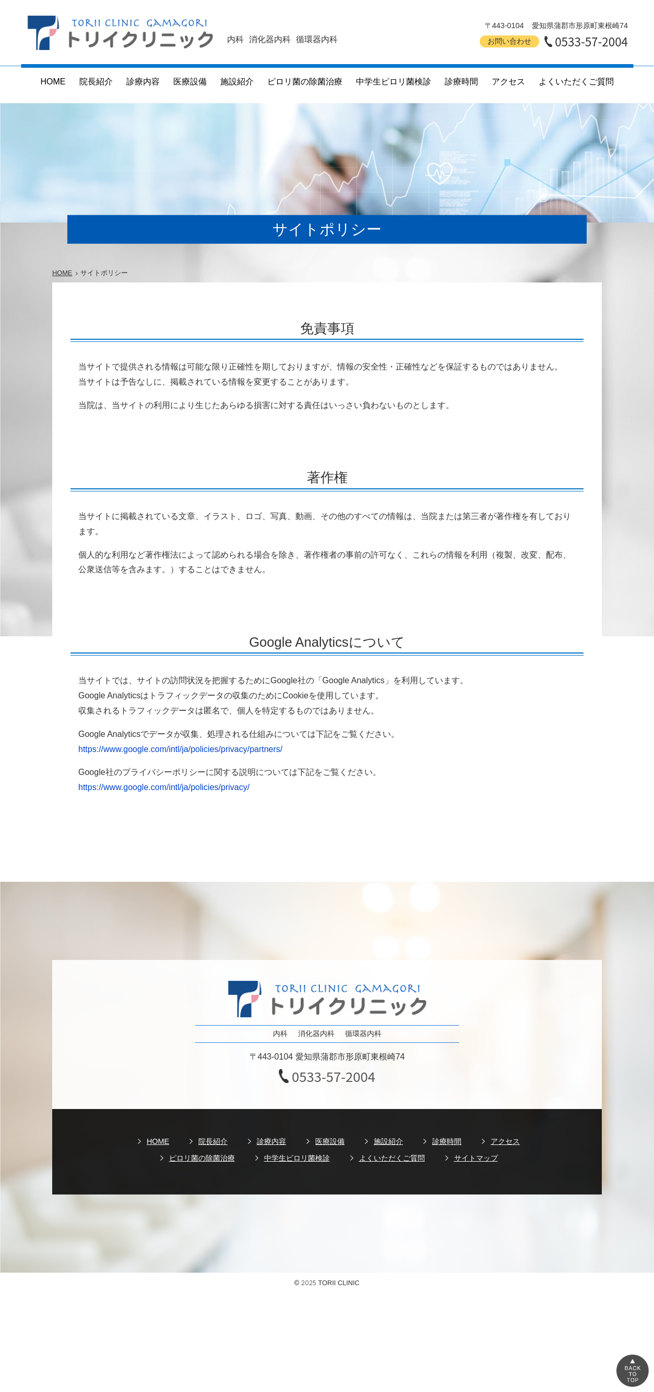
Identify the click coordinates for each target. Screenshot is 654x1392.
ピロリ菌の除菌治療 (304, 81)
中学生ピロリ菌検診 (393, 81)
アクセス (508, 81)
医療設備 (190, 81)
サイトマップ (476, 1158)
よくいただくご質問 (576, 81)
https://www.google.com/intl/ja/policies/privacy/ (163, 787)
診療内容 (143, 81)
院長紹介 (96, 81)
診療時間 (461, 81)
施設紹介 (237, 81)
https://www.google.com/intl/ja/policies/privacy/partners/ (180, 749)
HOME (53, 81)
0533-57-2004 (591, 41)
